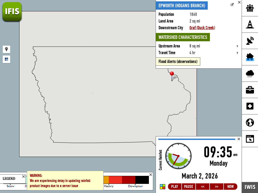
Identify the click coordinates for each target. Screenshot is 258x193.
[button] (174, 76)
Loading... (198, 164)
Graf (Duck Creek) (202, 27)
